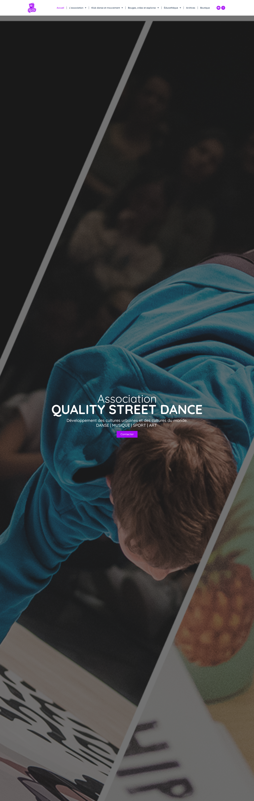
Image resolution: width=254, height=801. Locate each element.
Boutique (205, 7)
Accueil (60, 7)
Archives (190, 7)
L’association (77, 8)
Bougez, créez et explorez (143, 8)
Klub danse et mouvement (107, 8)
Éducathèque (172, 8)
